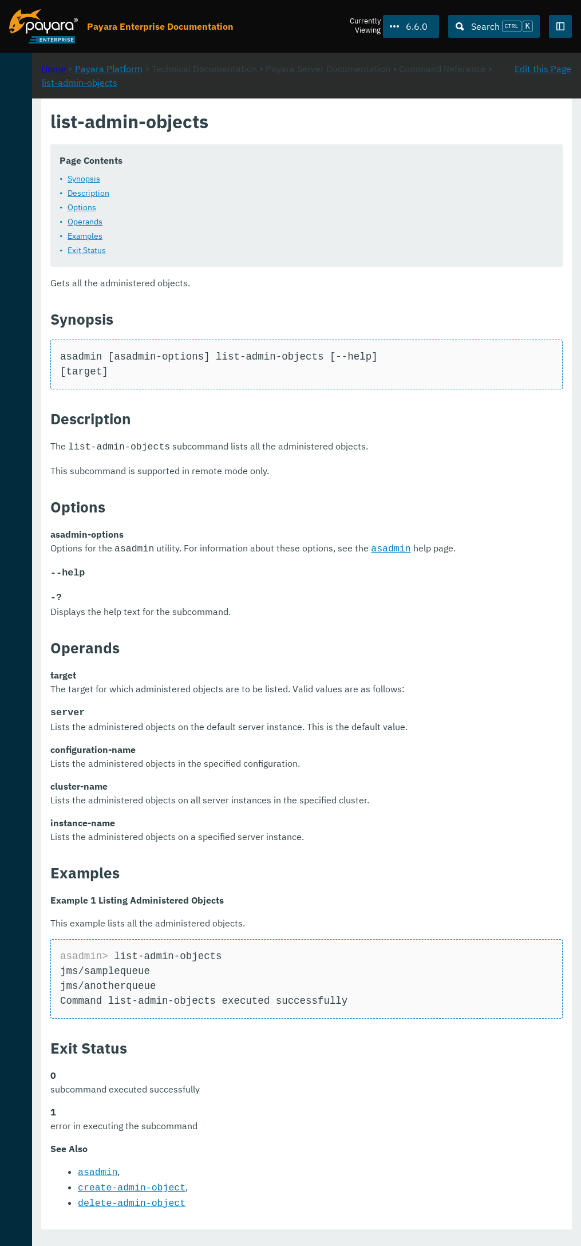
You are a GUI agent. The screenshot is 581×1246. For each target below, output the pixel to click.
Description (240, 193)
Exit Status (238, 250)
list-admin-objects (399, 134)
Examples (236, 236)
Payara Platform (260, 121)
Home (205, 121)
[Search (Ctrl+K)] (494, 26)
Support (147, 1225)
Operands (236, 221)
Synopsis (235, 179)
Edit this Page (543, 121)
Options (233, 207)
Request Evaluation (120, 1202)
